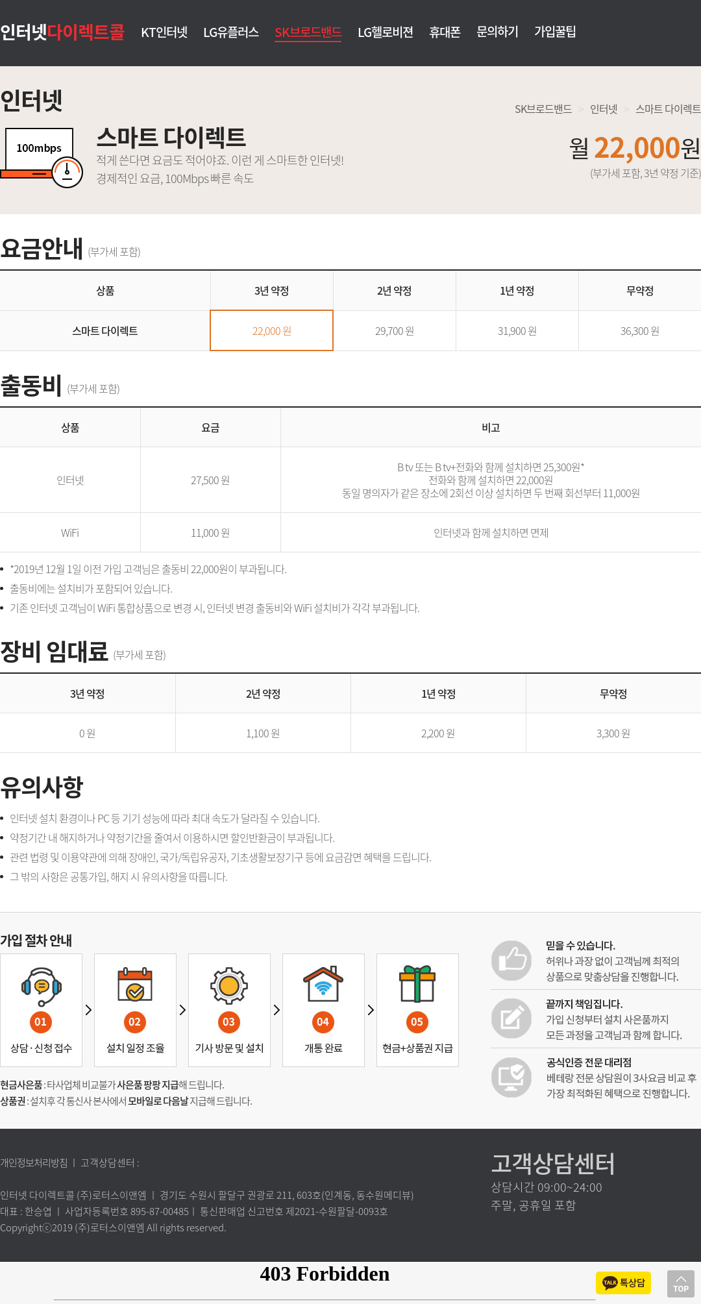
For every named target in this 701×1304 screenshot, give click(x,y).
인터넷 (62, 31)
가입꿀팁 (555, 31)
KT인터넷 (164, 33)
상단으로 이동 (681, 1284)
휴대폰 (444, 33)
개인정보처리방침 (34, 1162)
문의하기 (497, 31)
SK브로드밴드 (308, 32)
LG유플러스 (230, 33)
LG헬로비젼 (385, 33)
